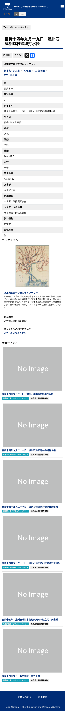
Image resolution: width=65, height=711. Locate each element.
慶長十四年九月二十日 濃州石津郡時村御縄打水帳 (27, 394)
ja (16, 14)
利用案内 (42, 697)
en (22, 14)
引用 (7, 55)
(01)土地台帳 (10, 75)
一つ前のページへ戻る (16, 27)
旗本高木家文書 (12, 71)
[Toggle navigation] (62, 6)
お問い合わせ (24, 697)
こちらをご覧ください (15, 333)
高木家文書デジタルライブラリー (21, 293)
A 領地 (27, 71)
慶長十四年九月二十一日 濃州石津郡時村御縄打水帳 (29, 450)
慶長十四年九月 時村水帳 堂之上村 (21, 676)
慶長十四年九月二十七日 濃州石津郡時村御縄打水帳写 (30, 507)
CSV (18, 55)
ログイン (7, 14)
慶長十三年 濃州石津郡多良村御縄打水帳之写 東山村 (30, 619)
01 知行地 (40, 71)
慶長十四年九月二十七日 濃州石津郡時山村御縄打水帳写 (31, 563)
